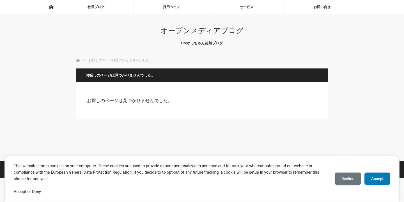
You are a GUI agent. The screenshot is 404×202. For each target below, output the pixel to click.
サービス (246, 7)
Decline (347, 178)
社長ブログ (96, 7)
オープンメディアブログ (202, 30)
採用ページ (171, 7)
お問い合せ (322, 7)
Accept (377, 178)
